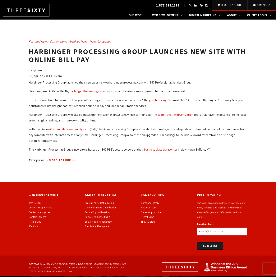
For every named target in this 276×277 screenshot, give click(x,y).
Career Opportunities (151, 213)
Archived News (78, 43)
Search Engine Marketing (97, 213)
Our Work (136, 16)
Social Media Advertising (97, 218)
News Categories (100, 43)
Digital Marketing (206, 16)
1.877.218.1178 (167, 6)
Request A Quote (229, 5)
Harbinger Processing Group (87, 92)
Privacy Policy (115, 268)
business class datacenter (160, 150)
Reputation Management (98, 227)
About (235, 16)
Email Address (205, 225)
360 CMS (33, 227)
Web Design (35, 204)
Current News (58, 43)
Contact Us (261, 5)
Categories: (37, 161)
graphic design (158, 101)
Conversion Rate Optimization (101, 208)
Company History (150, 204)
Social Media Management (98, 222)
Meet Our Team (148, 208)
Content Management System (69, 130)
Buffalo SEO (101, 265)
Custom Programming (40, 208)
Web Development (168, 16)
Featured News (38, 43)
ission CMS (35, 222)
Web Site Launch (61, 161)
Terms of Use (96, 268)
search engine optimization (175, 116)
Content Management (40, 213)
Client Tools (260, 16)
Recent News (147, 218)
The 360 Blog (148, 222)
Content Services (37, 218)
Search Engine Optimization (99, 204)
